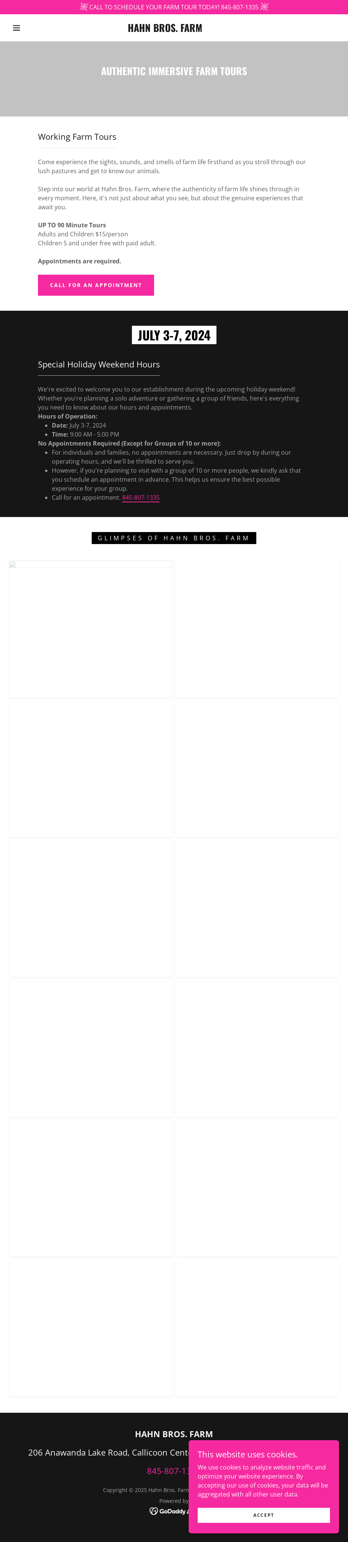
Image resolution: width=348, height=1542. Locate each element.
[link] (165, 30)
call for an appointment (96, 285)
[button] (16, 27)
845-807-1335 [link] (174, 1470)
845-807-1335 (141, 497)
